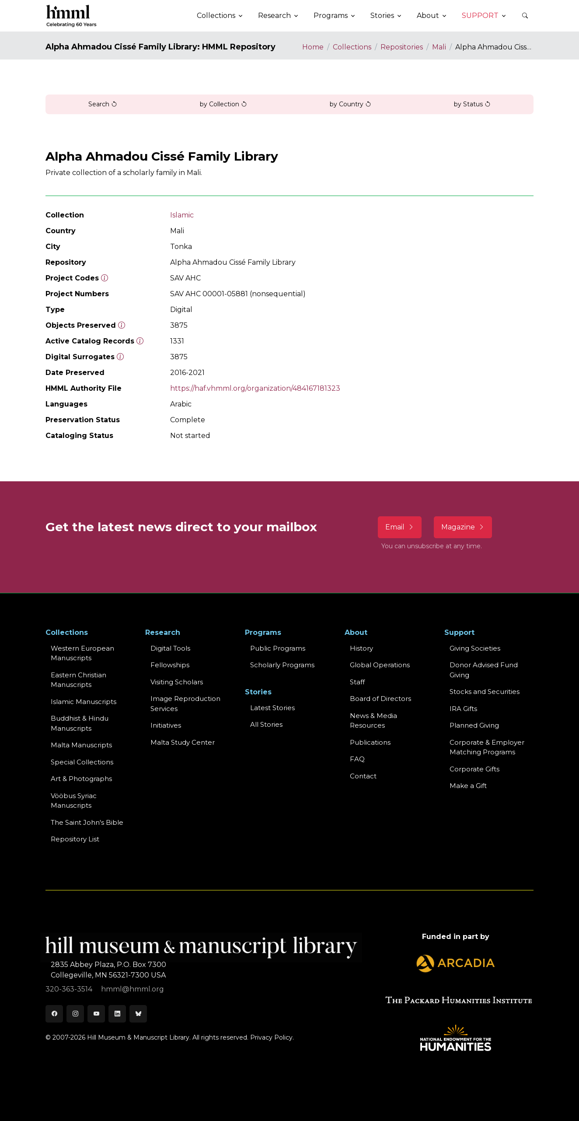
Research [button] (274, 15)
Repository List (75, 839)
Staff (357, 682)
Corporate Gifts (474, 769)
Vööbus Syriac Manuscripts (74, 801)
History (361, 648)
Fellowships (169, 665)
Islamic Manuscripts (83, 701)
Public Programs (277, 648)
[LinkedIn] (117, 1014)
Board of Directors (380, 698)
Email (399, 527)
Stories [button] (382, 15)
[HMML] (71, 16)
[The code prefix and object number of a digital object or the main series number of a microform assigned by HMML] (104, 278)
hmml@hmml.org (132, 989)
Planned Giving (474, 725)
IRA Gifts (463, 708)
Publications (370, 742)
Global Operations (380, 665)
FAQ (357, 759)
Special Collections (82, 762)
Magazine (463, 527)
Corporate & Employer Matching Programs (487, 747)
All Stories (266, 724)
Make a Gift (468, 785)
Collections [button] (216, 15)
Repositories (401, 47)
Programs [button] (331, 15)
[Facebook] (54, 1014)
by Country (350, 104)
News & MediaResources (373, 720)
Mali (439, 47)
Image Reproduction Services (185, 703)
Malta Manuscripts (81, 745)
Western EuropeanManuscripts (82, 653)
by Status (472, 104)
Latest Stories (272, 708)
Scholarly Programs (282, 665)
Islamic (182, 215)
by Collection (223, 104)
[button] (525, 16)
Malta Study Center (182, 742)
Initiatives (165, 725)
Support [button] (480, 15)
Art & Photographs (81, 778)
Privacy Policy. (272, 1037)
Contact (363, 776)
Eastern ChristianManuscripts (78, 680)
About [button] (428, 15)
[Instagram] (75, 1014)
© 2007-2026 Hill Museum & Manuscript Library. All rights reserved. (146, 1037)
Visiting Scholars (176, 682)
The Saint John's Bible (87, 822)
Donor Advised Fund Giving (484, 670)
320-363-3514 (69, 989)
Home (313, 47)
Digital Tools (170, 648)
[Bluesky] (138, 1014)
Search (102, 104)
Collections (352, 47)
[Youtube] (96, 1014)
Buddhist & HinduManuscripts (79, 723)
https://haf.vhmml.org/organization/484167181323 (255, 388)
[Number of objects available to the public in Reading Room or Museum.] (139, 341)
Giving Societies (475, 648)
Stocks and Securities (485, 691)
